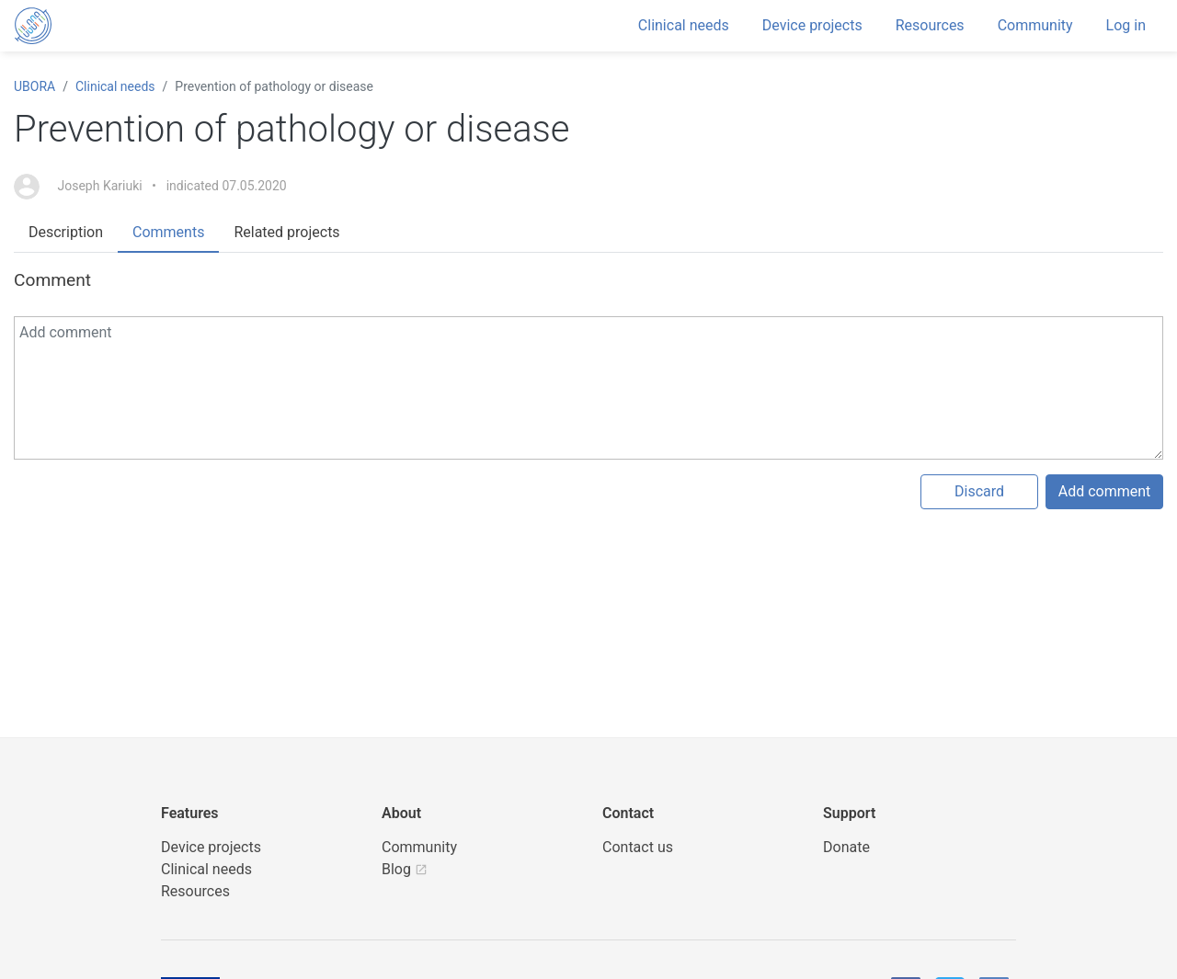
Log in (1126, 25)
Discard (979, 491)
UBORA (34, 86)
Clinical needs (683, 25)
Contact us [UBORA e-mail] (637, 847)
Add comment (1104, 491)
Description (66, 232)
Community (1035, 25)
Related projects (286, 232)
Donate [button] (846, 847)
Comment (52, 279)
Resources (930, 25)
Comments (168, 232)
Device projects (812, 25)
